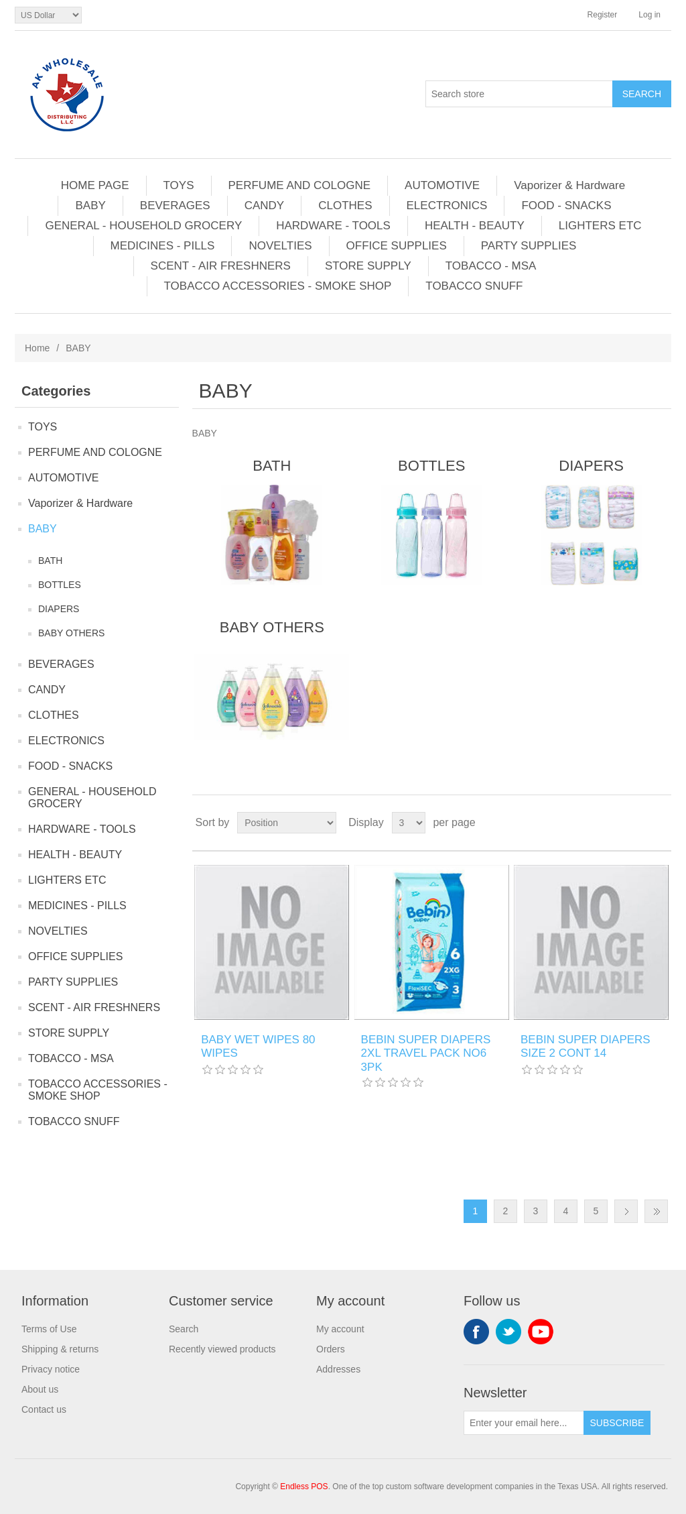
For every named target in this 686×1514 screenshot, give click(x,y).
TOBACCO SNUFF (474, 286)
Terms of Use (48, 1329)
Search (183, 1329)
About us (39, 1389)
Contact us (43, 1409)
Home (37, 348)
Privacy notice (50, 1369)
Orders (330, 1349)
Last (656, 1211)
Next (626, 1211)
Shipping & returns (59, 1349)
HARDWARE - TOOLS (333, 225)
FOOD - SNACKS (566, 205)
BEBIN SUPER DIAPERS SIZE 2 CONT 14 (585, 1046)
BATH (50, 560)
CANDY (265, 205)
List (660, 822)
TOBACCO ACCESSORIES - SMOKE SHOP (278, 286)
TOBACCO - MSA (491, 265)
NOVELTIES (280, 245)
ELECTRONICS (447, 205)
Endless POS (304, 1486)
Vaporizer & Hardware (569, 185)
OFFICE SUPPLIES (396, 245)
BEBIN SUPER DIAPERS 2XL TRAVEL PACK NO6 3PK (426, 1053)
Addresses (338, 1369)
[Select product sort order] (286, 822)
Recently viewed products (222, 1349)
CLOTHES (345, 205)
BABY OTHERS (71, 633)
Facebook (476, 1331)
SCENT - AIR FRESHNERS (221, 265)
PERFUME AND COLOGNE (299, 185)
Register (603, 14)
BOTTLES (59, 584)
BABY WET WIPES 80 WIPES (258, 1046)
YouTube (540, 1331)
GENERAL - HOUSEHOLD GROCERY (143, 225)
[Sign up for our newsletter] (524, 1423)
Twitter (508, 1331)
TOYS (178, 185)
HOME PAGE (95, 185)
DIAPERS (58, 608)
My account (340, 1329)
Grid (636, 822)
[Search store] (519, 93)
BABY (90, 205)
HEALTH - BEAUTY (475, 225)
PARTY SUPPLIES (529, 245)
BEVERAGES (175, 205)
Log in (649, 14)
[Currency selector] (48, 15)
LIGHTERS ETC (600, 225)
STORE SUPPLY (368, 265)
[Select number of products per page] (408, 822)
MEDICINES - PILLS (163, 245)
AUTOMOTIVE (442, 185)
